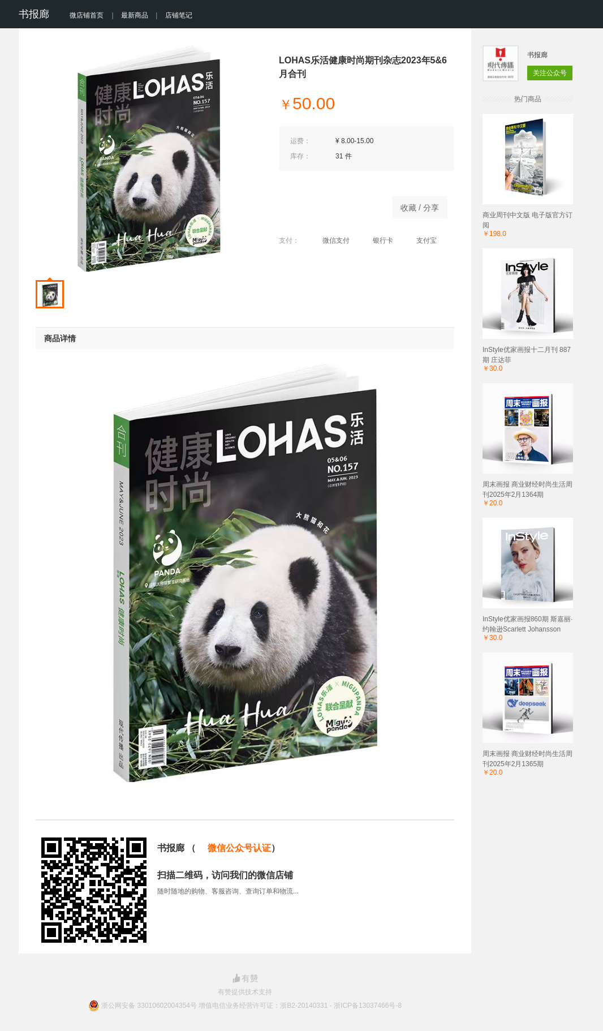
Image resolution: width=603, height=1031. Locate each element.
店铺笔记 (178, 15)
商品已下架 (330, 205)
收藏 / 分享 (419, 207)
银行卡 (377, 240)
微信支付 (330, 240)
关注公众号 (550, 73)
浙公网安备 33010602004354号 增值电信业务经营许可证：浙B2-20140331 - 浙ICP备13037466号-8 (251, 1005)
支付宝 (420, 240)
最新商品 (134, 15)
